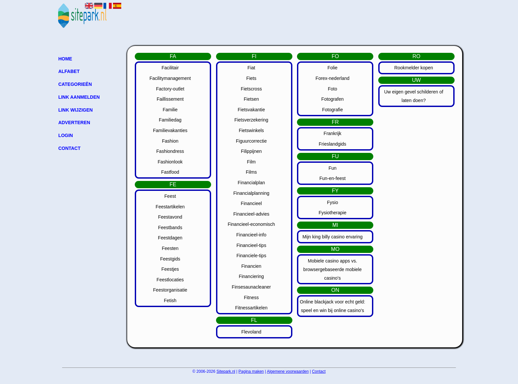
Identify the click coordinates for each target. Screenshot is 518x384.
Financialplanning (251, 193)
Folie (332, 67)
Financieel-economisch (251, 224)
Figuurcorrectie (251, 141)
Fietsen (251, 99)
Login (65, 135)
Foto (332, 88)
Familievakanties (170, 130)
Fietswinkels (251, 130)
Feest (170, 196)
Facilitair (170, 67)
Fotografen (332, 99)
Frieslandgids (332, 144)
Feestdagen (170, 237)
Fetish (170, 300)
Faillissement (170, 99)
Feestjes (170, 269)
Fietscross (251, 88)
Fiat (251, 67)
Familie (170, 109)
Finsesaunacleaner (251, 287)
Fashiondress (170, 151)
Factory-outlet (170, 88)
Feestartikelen (170, 206)
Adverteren (74, 122)
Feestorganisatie (170, 290)
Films (251, 172)
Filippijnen (251, 151)
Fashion (170, 141)
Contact (69, 148)
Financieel (251, 203)
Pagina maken (251, 371)
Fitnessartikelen (251, 307)
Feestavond (170, 217)
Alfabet (69, 71)
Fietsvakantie (251, 109)
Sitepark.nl (225, 371)
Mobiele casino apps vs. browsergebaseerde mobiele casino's (332, 269)
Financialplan (251, 182)
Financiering (251, 276)
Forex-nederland (332, 78)
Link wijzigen (75, 110)
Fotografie (332, 109)
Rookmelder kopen (413, 67)
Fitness (251, 297)
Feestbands (170, 227)
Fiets (251, 78)
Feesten (170, 248)
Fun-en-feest (332, 178)
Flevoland (251, 331)
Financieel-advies (251, 214)
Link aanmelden (78, 97)
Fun (332, 168)
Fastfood (170, 172)
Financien (251, 266)
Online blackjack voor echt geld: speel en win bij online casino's (332, 306)
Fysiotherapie (332, 212)
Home (65, 58)
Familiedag (170, 119)
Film (251, 161)
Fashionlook (170, 161)
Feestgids (170, 259)
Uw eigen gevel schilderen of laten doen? (413, 96)
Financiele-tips (251, 255)
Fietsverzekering (251, 119)
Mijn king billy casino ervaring (332, 236)
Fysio (332, 202)
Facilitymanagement (170, 78)
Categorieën (75, 84)
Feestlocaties (170, 279)
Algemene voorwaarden (288, 371)
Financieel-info (251, 234)
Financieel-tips (251, 245)
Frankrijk (333, 133)
